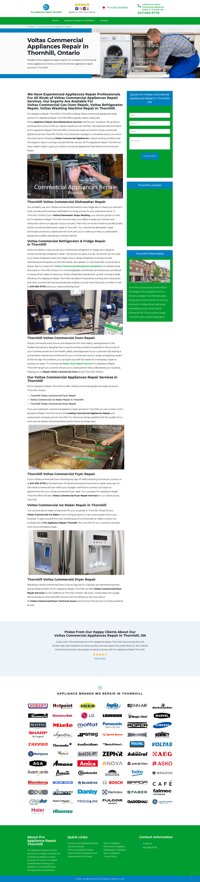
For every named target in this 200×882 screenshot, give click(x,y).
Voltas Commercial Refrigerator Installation (78, 266)
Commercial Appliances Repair (83, 843)
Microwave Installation (114, 846)
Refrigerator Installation (115, 850)
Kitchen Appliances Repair (81, 850)
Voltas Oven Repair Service (77, 363)
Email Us (147, 843)
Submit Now (149, 156)
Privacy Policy (110, 856)
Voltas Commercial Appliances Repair (54, 27)
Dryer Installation (112, 843)
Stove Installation (112, 853)
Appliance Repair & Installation (79, 20)
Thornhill (31, 27)
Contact (104, 20)
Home (55, 20)
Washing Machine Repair (80, 856)
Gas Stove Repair (76, 846)
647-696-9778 (148, 13)
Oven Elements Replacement (82, 853)
